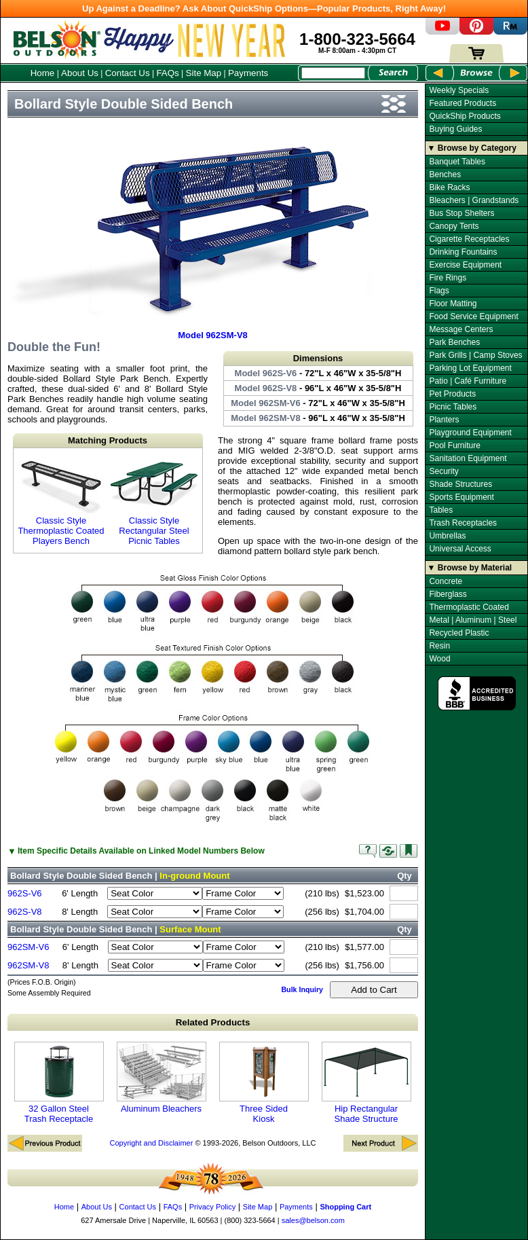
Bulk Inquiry (302, 989)
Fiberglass (447, 594)
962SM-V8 (28, 965)
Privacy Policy (212, 1207)
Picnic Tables (452, 407)
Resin (439, 646)
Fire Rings (447, 277)
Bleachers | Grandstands (473, 200)
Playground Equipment (470, 432)
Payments (248, 73)
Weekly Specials (459, 90)
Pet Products (452, 394)
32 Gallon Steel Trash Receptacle (59, 1083)
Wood (439, 658)
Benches (445, 174)
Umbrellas (447, 536)
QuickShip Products (464, 116)
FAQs (167, 73)
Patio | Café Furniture (467, 381)
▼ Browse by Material (470, 567)
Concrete (445, 581)
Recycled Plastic (459, 633)
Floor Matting (452, 303)
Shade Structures (460, 484)
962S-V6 (24, 893)
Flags (439, 290)
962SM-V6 (28, 947)
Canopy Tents (453, 226)
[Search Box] (333, 73)
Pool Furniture (454, 445)
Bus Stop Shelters (461, 213)
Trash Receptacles (463, 523)
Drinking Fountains (463, 252)
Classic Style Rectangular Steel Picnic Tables (154, 500)
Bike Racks (449, 187)
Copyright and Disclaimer (151, 1143)
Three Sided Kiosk (264, 1083)
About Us (79, 73)
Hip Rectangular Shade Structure (366, 1083)
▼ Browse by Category (472, 148)
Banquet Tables (457, 161)
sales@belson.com (313, 1220)
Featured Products (462, 103)
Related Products (213, 1022)
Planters (444, 419)
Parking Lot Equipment (470, 368)
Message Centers (461, 329)
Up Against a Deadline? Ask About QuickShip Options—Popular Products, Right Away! (264, 8)
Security (443, 471)
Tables (441, 510)
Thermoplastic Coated (468, 607)
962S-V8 (24, 912)
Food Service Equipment (473, 316)
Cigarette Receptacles (469, 239)
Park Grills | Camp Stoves (475, 355)
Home (43, 73)
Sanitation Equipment (467, 458)
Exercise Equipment (465, 265)
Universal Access (460, 548)
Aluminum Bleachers (161, 1078)
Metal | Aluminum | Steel (472, 620)
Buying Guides (455, 129)
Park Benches (454, 342)
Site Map (204, 73)
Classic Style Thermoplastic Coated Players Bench (61, 500)
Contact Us (127, 73)
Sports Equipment (461, 497)
